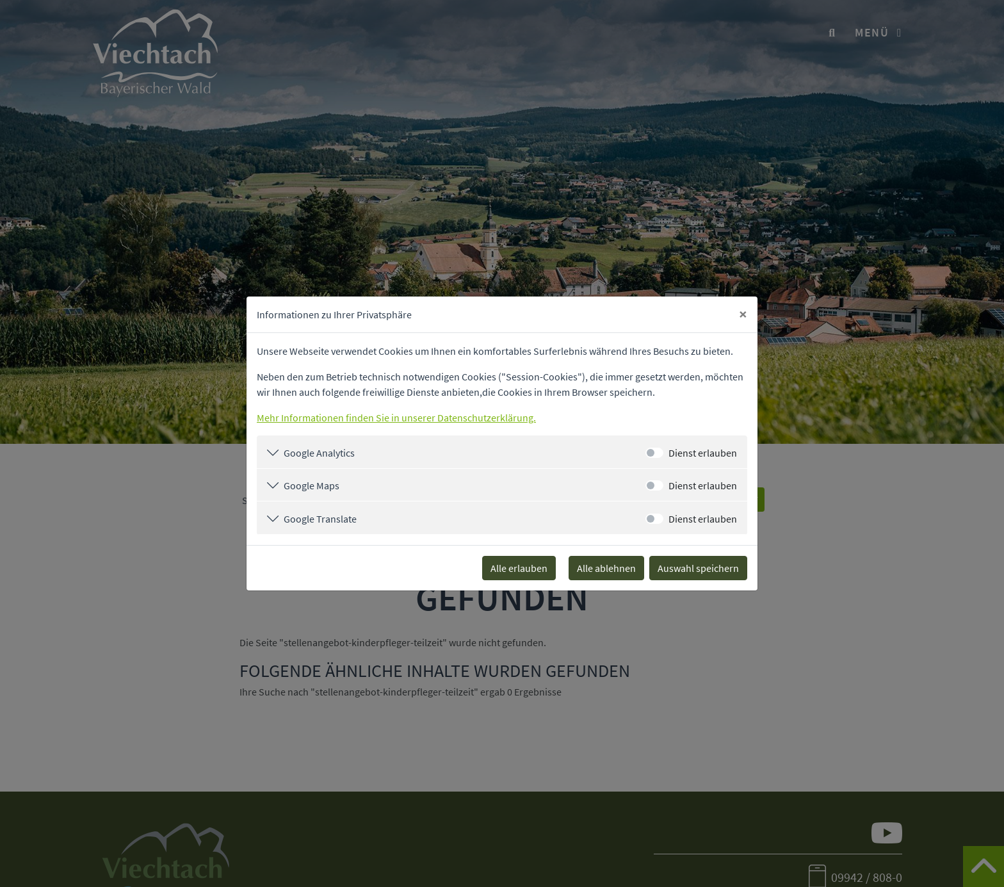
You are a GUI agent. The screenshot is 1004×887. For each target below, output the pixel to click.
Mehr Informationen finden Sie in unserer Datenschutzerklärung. (396, 417)
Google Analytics (319, 452)
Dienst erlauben (702, 452)
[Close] (743, 314)
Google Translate (320, 518)
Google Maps (311, 485)
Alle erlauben (518, 568)
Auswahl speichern (698, 568)
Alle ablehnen (606, 568)
